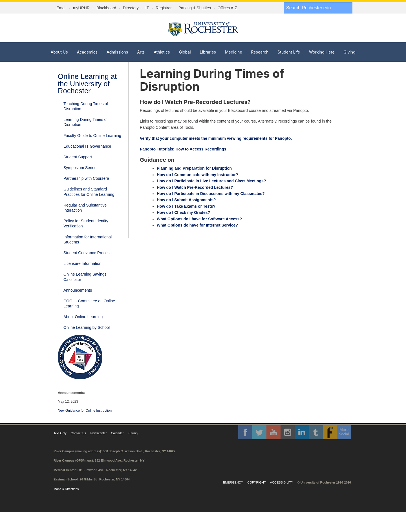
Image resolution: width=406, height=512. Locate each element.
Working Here (322, 52)
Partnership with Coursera (86, 178)
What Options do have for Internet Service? (197, 225)
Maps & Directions (66, 489)
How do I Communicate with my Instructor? (197, 174)
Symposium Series (79, 167)
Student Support (77, 157)
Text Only (60, 433)
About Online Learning (83, 316)
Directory (131, 8)
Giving (350, 52)
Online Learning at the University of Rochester (87, 83)
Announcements (77, 290)
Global (185, 52)
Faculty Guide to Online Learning (92, 135)
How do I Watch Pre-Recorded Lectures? (195, 187)
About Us (59, 52)
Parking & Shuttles (194, 8)
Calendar (117, 433)
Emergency (233, 482)
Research (260, 52)
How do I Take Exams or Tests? (186, 206)
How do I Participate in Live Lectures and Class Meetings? (211, 181)
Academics (87, 52)
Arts (141, 52)
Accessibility (281, 482)
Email (61, 8)
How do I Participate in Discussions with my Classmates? (211, 193)
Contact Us (78, 433)
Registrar (164, 8)
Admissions (117, 52)
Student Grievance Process (87, 253)
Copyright (256, 482)
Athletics (162, 52)
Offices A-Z (227, 8)
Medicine (233, 52)
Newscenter (98, 433)
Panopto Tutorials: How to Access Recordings (183, 149)
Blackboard (106, 8)
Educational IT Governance (87, 146)
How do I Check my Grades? (183, 212)
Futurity (133, 433)
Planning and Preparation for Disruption (194, 168)
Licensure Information (82, 263)
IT (147, 8)
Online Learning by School (86, 327)
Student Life (288, 52)
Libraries (208, 52)
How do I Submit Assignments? (186, 200)
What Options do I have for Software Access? (199, 219)
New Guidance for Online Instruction (85, 411)
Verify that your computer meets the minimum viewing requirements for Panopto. (216, 138)
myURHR (81, 8)
